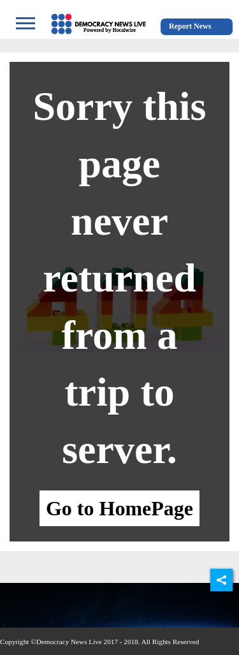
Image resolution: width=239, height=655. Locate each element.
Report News (190, 26)
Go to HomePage (119, 508)
